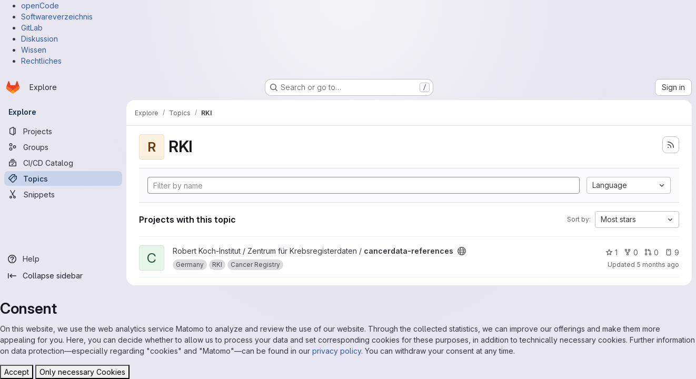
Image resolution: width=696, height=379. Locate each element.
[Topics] (63, 178)
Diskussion (39, 38)
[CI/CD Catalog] (63, 162)
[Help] (63, 259)
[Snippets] (63, 194)
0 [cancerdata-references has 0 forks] (631, 252)
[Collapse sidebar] (63, 275)
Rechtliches (41, 60)
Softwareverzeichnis (57, 16)
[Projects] (63, 131)
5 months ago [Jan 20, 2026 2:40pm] (658, 264)
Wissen (33, 49)
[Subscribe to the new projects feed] (670, 144)
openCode (40, 5)
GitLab (32, 27)
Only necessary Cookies (82, 371)
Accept (16, 371)
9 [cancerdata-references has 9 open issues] (672, 252)
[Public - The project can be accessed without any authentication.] (462, 251)
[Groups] (63, 146)
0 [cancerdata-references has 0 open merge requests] (651, 252)
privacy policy (336, 350)
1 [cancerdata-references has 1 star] (611, 252)
